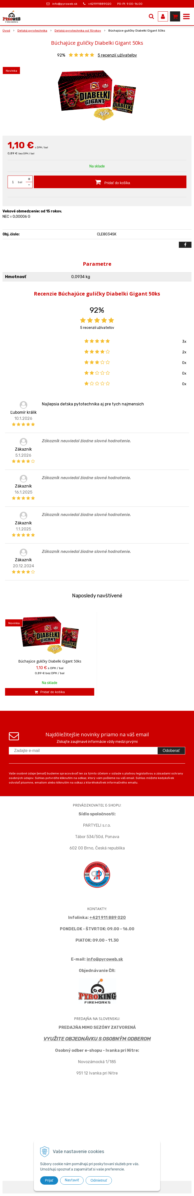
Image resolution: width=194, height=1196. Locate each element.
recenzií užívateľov (117, 55)
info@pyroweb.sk (64, 4)
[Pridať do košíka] (110, 182)
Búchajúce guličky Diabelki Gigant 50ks (49, 661)
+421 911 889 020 (107, 917)
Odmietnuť (98, 1180)
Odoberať (171, 750)
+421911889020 (99, 4)
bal (20, 182)
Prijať (49, 1180)
